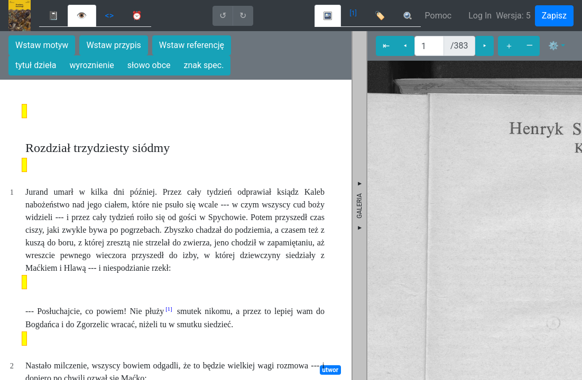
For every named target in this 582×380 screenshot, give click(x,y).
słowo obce (149, 65)
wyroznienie (92, 65)
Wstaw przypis (113, 45)
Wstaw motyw (41, 45)
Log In (480, 16)
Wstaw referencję (191, 45)
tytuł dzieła (36, 65)
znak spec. (204, 65)
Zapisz (554, 16)
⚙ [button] (553, 46)
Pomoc (438, 16)
